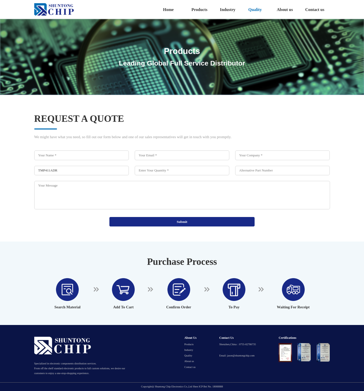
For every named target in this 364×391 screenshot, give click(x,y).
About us (285, 9)
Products (199, 9)
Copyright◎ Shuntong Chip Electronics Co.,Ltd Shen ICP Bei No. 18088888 (182, 386)
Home (168, 9)
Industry (227, 9)
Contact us (314, 9)
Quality (255, 9)
